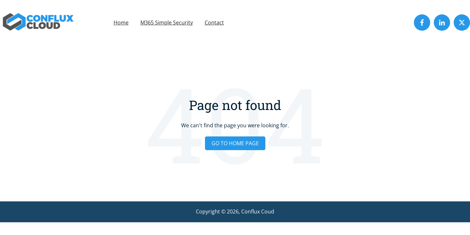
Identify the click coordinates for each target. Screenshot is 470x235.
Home (121, 22)
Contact (214, 22)
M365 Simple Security (166, 22)
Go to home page (235, 143)
